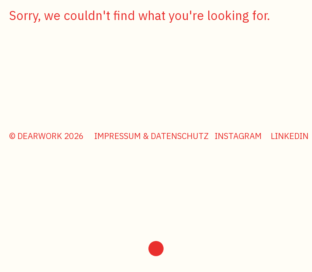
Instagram (238, 135)
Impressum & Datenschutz (151, 135)
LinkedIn (290, 135)
